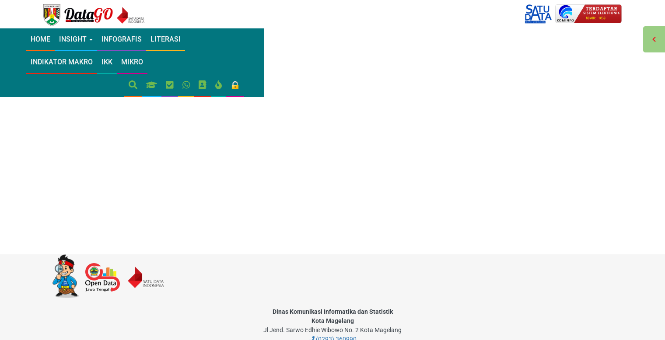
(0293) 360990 (332, 302)
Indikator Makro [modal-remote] (251, 39)
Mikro (321, 39)
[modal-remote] (248, 227)
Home (70, 39)
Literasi (196, 39)
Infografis (152, 39)
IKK (295, 39)
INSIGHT (106, 39)
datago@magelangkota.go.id (332, 312)
